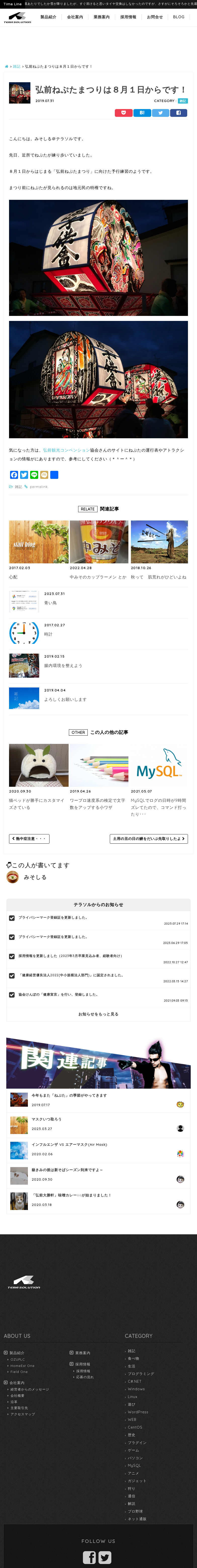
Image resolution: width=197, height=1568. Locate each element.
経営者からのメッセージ (30, 1389)
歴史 (131, 1435)
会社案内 (75, 17)
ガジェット (137, 1480)
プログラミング (141, 1373)
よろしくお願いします (65, 699)
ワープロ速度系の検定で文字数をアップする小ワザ (97, 804)
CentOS (135, 1427)
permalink (39, 487)
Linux (132, 1397)
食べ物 (133, 1358)
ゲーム (133, 1450)
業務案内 (102, 17)
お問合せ (155, 17)
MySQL (134, 1465)
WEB (132, 1419)
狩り (131, 1488)
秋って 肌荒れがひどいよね (158, 576)
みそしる (35, 877)
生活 (131, 1366)
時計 (48, 634)
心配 (13, 576)
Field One (19, 1372)
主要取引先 (19, 1408)
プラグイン (137, 1442)
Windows (136, 1389)
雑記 (183, 101)
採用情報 (128, 17)
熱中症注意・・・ (29, 838)
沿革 (14, 1402)
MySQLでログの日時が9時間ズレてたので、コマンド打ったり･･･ (158, 807)
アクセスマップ (23, 1414)
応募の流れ (85, 1377)
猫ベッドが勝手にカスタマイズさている (37, 804)
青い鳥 (50, 602)
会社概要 (18, 1395)
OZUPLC (18, 1359)
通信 (131, 1496)
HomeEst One (23, 1366)
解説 (131, 1503)
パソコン (135, 1458)
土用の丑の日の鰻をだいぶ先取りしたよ (149, 838)
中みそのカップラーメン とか (98, 576)
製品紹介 (48, 17)
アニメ (133, 1473)
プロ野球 (135, 1511)
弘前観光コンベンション (66, 450)
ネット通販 (137, 1519)
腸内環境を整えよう (63, 665)
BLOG (178, 17)
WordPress (138, 1412)
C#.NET (135, 1381)
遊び (131, 1404)
